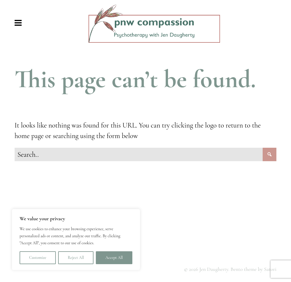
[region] (76, 239)
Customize (37, 257)
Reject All (76, 257)
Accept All (114, 257)
